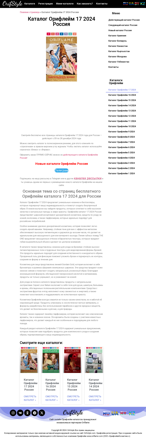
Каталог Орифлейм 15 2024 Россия (74, 384)
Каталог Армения (117, 35)
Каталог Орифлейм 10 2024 (122, 126)
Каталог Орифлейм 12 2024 (122, 116)
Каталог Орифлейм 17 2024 (122, 90)
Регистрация (45, 3)
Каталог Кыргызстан (119, 51)
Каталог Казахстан (118, 46)
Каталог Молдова (117, 56)
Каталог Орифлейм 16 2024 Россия (52, 384)
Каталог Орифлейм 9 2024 (121, 131)
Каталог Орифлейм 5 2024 (121, 152)
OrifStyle (12, 3)
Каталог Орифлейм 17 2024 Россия (30, 384)
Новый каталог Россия (120, 30)
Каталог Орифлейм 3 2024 (121, 163)
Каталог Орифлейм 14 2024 (122, 105)
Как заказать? (85, 3)
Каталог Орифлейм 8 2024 (121, 137)
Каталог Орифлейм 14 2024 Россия (95, 384)
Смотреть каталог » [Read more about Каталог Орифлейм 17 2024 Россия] (30, 398)
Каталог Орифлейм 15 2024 (122, 100)
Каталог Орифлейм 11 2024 (122, 121)
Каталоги (29, 3)
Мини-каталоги (64, 3)
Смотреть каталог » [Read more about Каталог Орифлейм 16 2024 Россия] (51, 398)
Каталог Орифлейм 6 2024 (121, 147)
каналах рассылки (88, 178)
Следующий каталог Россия (122, 25)
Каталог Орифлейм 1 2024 (121, 173)
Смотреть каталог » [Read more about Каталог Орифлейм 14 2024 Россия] (95, 398)
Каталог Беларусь (117, 41)
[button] (73, 36)
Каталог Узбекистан (118, 62)
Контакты (102, 3)
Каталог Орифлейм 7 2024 (121, 142)
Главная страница (30, 12)
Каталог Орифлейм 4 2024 (121, 158)
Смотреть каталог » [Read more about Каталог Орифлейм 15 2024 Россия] (73, 398)
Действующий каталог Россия (124, 20)
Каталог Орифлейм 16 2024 (122, 95)
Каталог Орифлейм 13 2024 (122, 110)
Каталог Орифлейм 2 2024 (121, 168)
